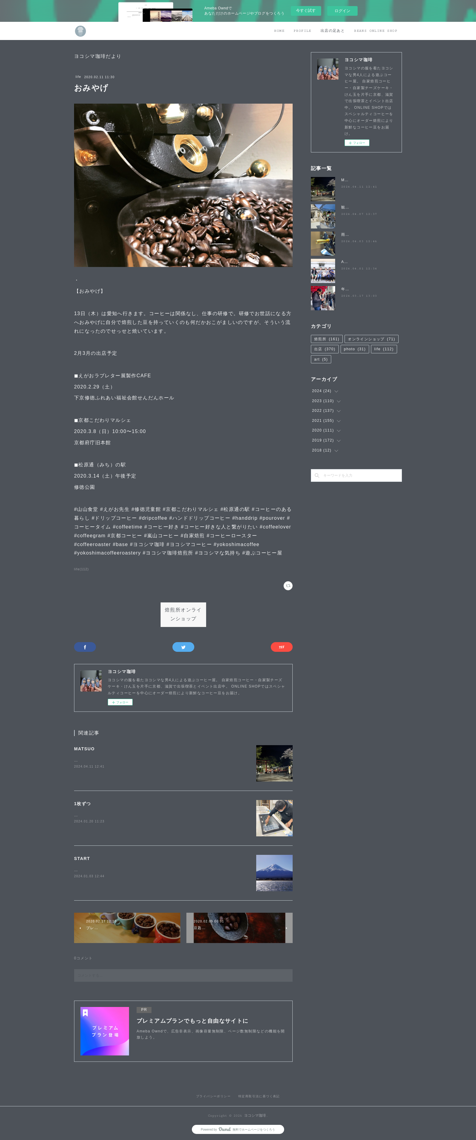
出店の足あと (333, 31)
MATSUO (84, 748)
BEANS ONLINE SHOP (375, 31)
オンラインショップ (371, 339)
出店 (324, 349)
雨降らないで (353, 234)
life (78, 76)
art (321, 359)
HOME (279, 31)
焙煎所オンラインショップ (183, 615)
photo (355, 349)
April (346, 262)
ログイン (342, 10)
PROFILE (302, 31)
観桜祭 (347, 207)
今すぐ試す (306, 10)
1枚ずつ (82, 803)
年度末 (347, 289)
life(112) (81, 569)
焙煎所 (326, 339)
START (82, 858)
